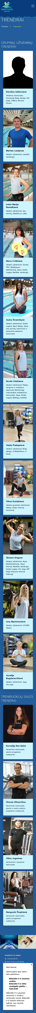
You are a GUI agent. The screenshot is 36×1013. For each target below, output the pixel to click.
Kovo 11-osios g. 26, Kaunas (15, 962)
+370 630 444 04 (12, 959)
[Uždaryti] (31, 964)
